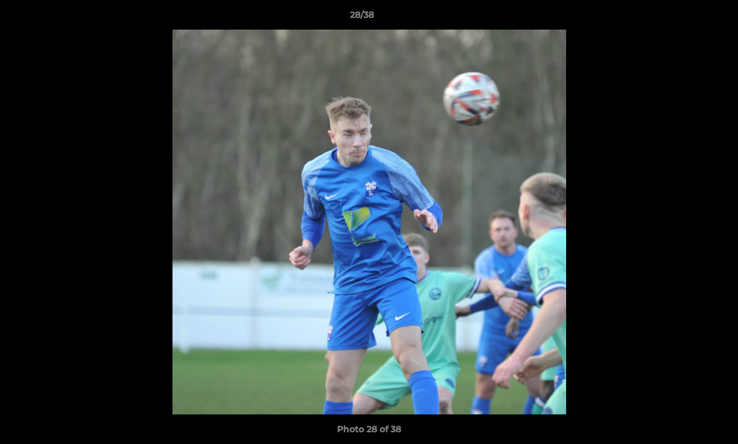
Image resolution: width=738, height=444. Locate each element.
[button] (686, 17)
